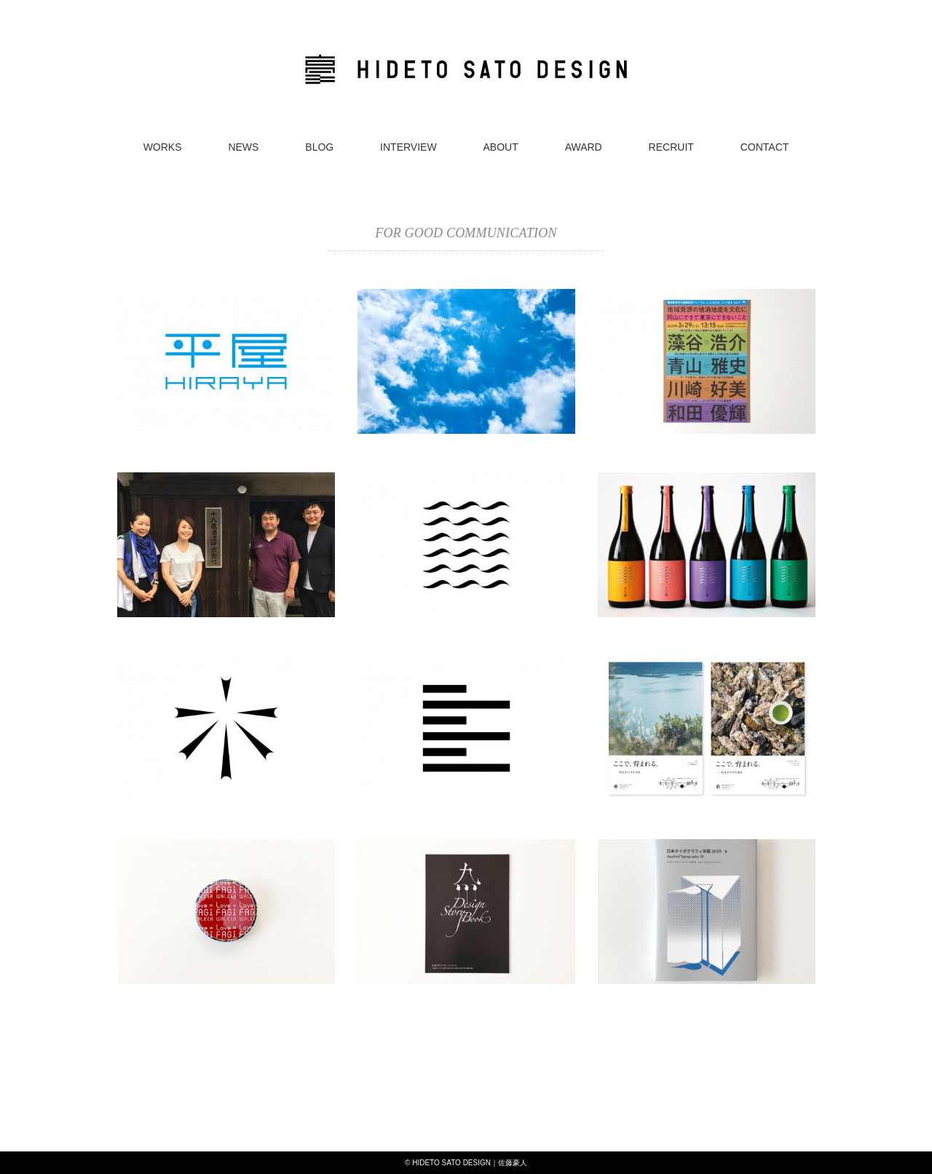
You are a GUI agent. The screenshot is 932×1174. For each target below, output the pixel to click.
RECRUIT (671, 147)
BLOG (319, 147)
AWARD (583, 147)
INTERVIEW (408, 147)
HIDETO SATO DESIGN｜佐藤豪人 (469, 1163)
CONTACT (765, 147)
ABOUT (500, 147)
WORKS (162, 147)
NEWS (243, 147)
